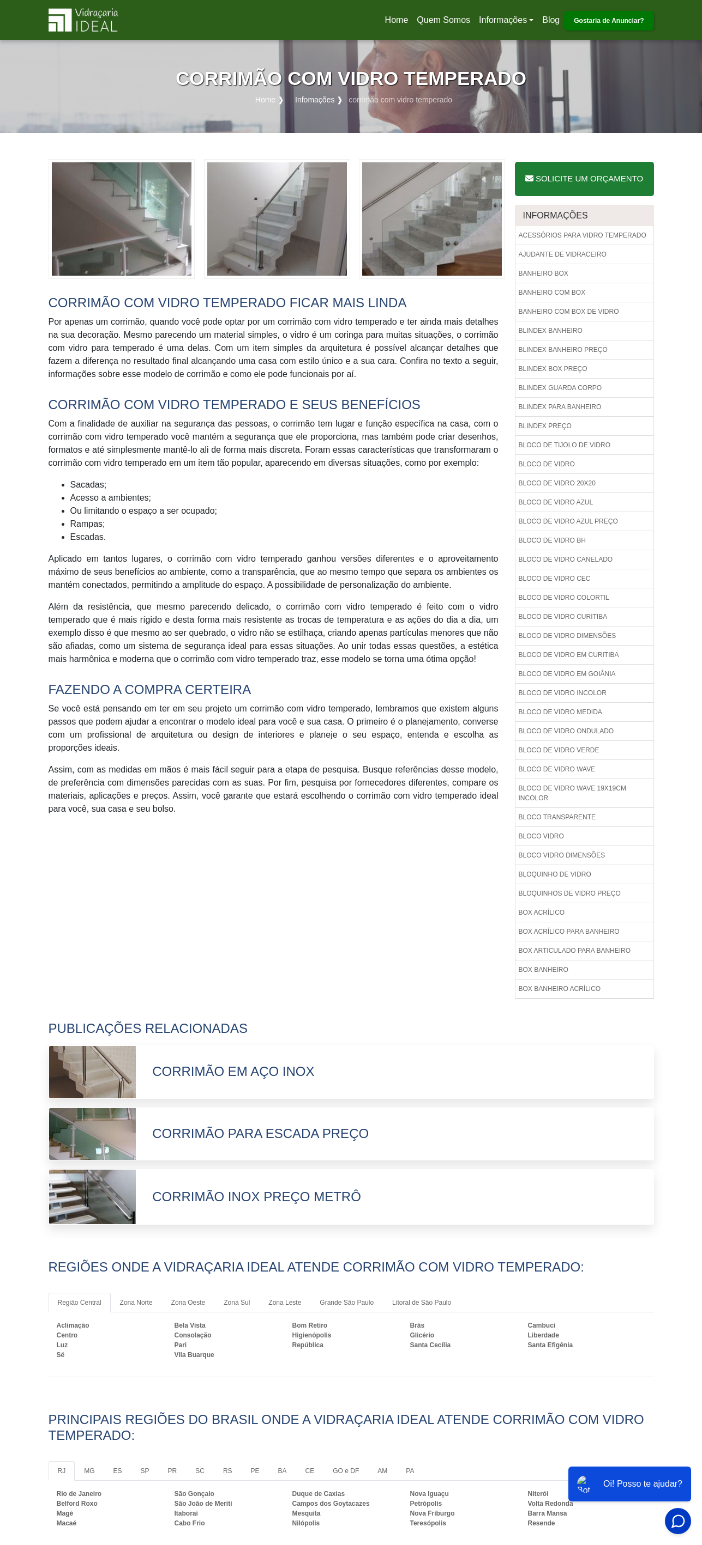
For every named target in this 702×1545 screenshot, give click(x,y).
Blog (551, 20)
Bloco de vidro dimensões (567, 636)
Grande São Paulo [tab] (347, 1302)
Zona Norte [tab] (136, 1302)
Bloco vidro (541, 836)
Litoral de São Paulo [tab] (421, 1302)
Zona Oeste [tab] (188, 1302)
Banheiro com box (552, 292)
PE (255, 1471)
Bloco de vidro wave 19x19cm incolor (572, 793)
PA (410, 1471)
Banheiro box (543, 273)
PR (172, 1471)
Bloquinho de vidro (555, 874)
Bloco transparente (557, 817)
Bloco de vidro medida (560, 712)
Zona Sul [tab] (237, 1302)
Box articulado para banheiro (575, 950)
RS (227, 1471)
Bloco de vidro (547, 464)
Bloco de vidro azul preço (568, 521)
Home (399, 23)
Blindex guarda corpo (560, 388)
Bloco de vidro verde (559, 750)
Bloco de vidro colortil (564, 597)
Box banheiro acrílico (560, 989)
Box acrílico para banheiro (569, 931)
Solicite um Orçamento (584, 178)
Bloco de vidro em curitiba (569, 655)
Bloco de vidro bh (552, 540)
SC (200, 1471)
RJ (62, 1471)
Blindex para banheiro (560, 407)
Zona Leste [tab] (284, 1302)
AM (382, 1471)
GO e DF (346, 1471)
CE (310, 1471)
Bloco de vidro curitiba (563, 617)
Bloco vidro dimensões (562, 855)
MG (89, 1471)
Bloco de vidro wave (557, 769)
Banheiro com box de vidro (569, 311)
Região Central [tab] (79, 1302)
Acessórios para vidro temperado (582, 235)
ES (117, 1471)
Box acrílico (542, 912)
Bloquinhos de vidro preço (570, 893)
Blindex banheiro (551, 330)
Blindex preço (545, 426)
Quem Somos (443, 20)
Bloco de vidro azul (556, 502)
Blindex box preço (553, 369)
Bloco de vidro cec (555, 578)
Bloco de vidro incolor (563, 693)
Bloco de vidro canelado (566, 559)
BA (282, 1471)
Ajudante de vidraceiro (563, 254)
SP (145, 1471)
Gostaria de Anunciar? (609, 21)
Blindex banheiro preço (563, 350)
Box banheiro (543, 970)
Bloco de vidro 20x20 (557, 483)
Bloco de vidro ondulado (566, 731)
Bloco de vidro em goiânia (567, 674)
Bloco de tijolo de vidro (564, 445)
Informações (503, 20)
